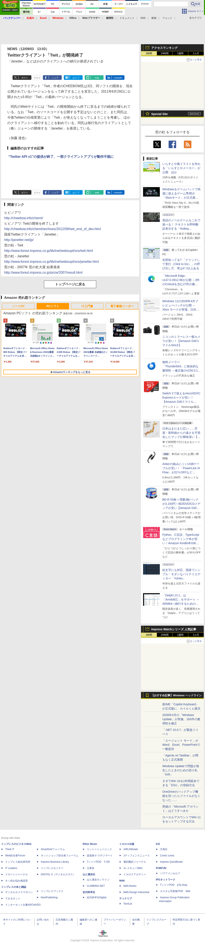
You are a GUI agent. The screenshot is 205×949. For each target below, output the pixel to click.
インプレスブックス (52, 891)
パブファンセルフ (170, 873)
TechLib (127, 903)
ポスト (24, 77)
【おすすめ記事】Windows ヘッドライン (176, 695)
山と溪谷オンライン (98, 879)
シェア (55, 77)
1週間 (180, 53)
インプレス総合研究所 (17, 861)
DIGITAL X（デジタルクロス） (58, 874)
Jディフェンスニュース (136, 855)
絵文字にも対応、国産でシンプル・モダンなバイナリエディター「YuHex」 (181, 574)
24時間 (164, 53)
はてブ (76, 77)
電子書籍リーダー (122, 306)
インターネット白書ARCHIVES (23, 904)
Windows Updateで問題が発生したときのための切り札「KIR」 (180, 770)
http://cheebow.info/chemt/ (23, 218)
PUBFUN (161, 868)
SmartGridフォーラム (53, 849)
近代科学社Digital (96, 897)
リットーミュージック (99, 849)
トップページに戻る (70, 284)
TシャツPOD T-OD (98, 861)
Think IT (9, 849)
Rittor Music (90, 844)
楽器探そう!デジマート (100, 855)
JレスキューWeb (132, 868)
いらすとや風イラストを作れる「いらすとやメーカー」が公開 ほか (181, 168)
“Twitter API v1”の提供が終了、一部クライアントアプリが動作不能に (61, 156)
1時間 (149, 53)
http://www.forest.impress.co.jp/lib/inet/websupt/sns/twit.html (48, 250)
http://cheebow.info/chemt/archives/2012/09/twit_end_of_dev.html (52, 229)
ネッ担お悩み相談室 (16, 880)
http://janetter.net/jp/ (19, 240)
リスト (36, 77)
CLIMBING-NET (96, 885)
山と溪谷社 (89, 874)
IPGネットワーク (165, 879)
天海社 (164, 849)
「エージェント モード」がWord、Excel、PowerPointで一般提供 (181, 745)
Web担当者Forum (15, 855)
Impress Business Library (55, 861)
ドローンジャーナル (16, 874)
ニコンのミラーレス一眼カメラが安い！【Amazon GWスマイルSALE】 (181, 341)
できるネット (12, 898)
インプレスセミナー (52, 868)
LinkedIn (118, 77)
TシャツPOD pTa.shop (173, 884)
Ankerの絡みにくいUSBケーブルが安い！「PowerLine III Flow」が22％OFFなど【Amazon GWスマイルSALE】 (181, 472)
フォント (167, 18)
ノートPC (18, 306)
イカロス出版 (126, 844)
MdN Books (129, 885)
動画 (153, 18)
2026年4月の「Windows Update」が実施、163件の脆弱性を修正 (181, 719)
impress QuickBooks (171, 861)
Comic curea (167, 855)
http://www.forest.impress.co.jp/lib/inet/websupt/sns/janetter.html (51, 261)
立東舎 (90, 868)
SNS (143, 18)
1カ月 (196, 53)
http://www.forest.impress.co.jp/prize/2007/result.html (43, 272)
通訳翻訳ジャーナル (134, 861)
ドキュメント (127, 18)
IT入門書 (87, 306)
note (97, 77)
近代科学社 (89, 892)
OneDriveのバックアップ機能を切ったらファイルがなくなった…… (181, 796)
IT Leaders (11, 868)
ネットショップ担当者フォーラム (59, 855)
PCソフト (52, 306)
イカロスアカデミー (134, 874)
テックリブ (125, 898)
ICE (158, 844)
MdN (122, 880)
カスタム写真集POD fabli (175, 891)
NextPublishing (49, 897)
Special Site (159, 114)
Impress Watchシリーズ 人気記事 (173, 629)
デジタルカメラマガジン (19, 892)
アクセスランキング (164, 47)
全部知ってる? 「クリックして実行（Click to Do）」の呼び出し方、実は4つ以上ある (181, 264)
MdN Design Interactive (136, 892)
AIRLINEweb (130, 849)
